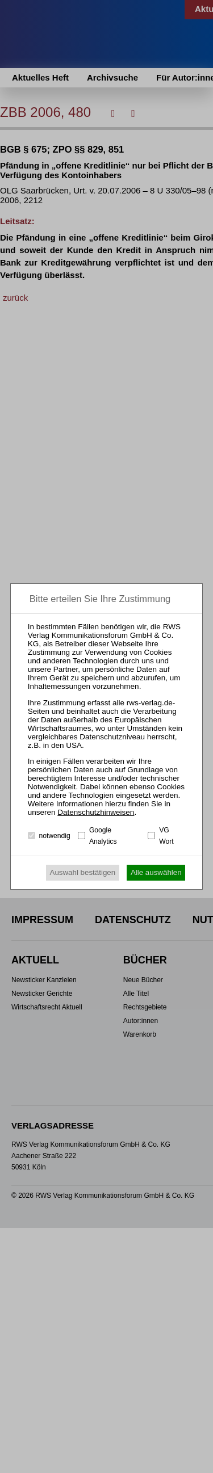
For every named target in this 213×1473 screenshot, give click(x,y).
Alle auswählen (156, 872)
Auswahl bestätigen (83, 872)
